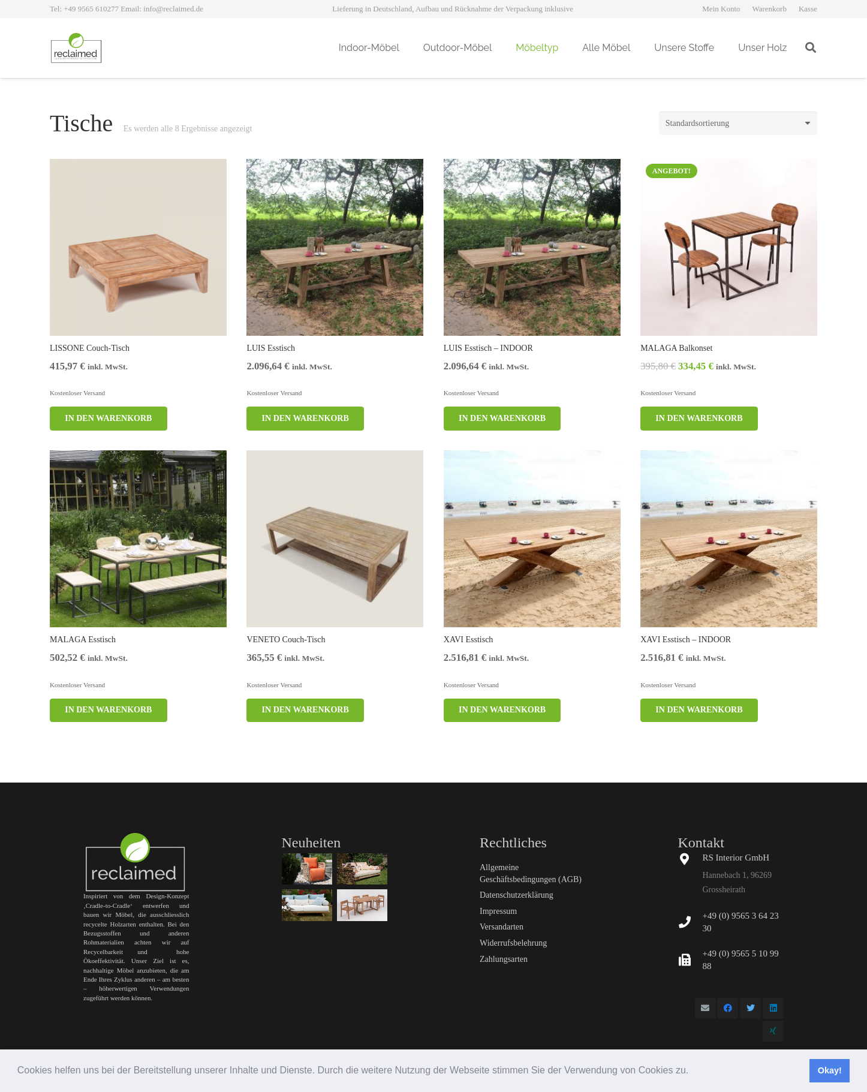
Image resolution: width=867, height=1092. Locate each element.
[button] (693, 1071)
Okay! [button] (830, 1070)
